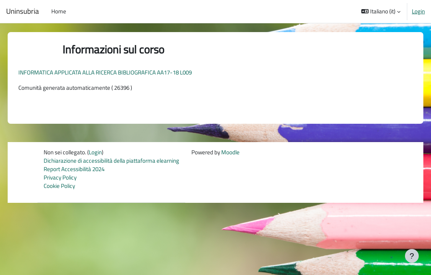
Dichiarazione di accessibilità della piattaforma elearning (111, 161)
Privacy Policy (60, 178)
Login (418, 11)
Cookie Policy (59, 187)
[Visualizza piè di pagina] (412, 256)
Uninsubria (22, 11)
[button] (380, 11)
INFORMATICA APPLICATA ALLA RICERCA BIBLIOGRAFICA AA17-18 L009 (115, 72)
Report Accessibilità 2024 (74, 169)
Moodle (230, 152)
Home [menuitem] (58, 11)
